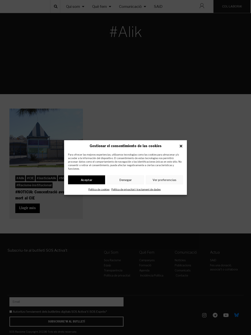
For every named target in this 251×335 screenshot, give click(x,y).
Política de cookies (98, 190)
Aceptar (86, 180)
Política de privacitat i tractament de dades (136, 190)
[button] (181, 146)
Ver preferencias (164, 180)
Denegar (125, 180)
